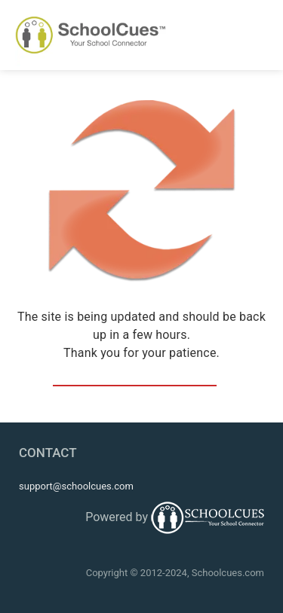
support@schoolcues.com (76, 486)
